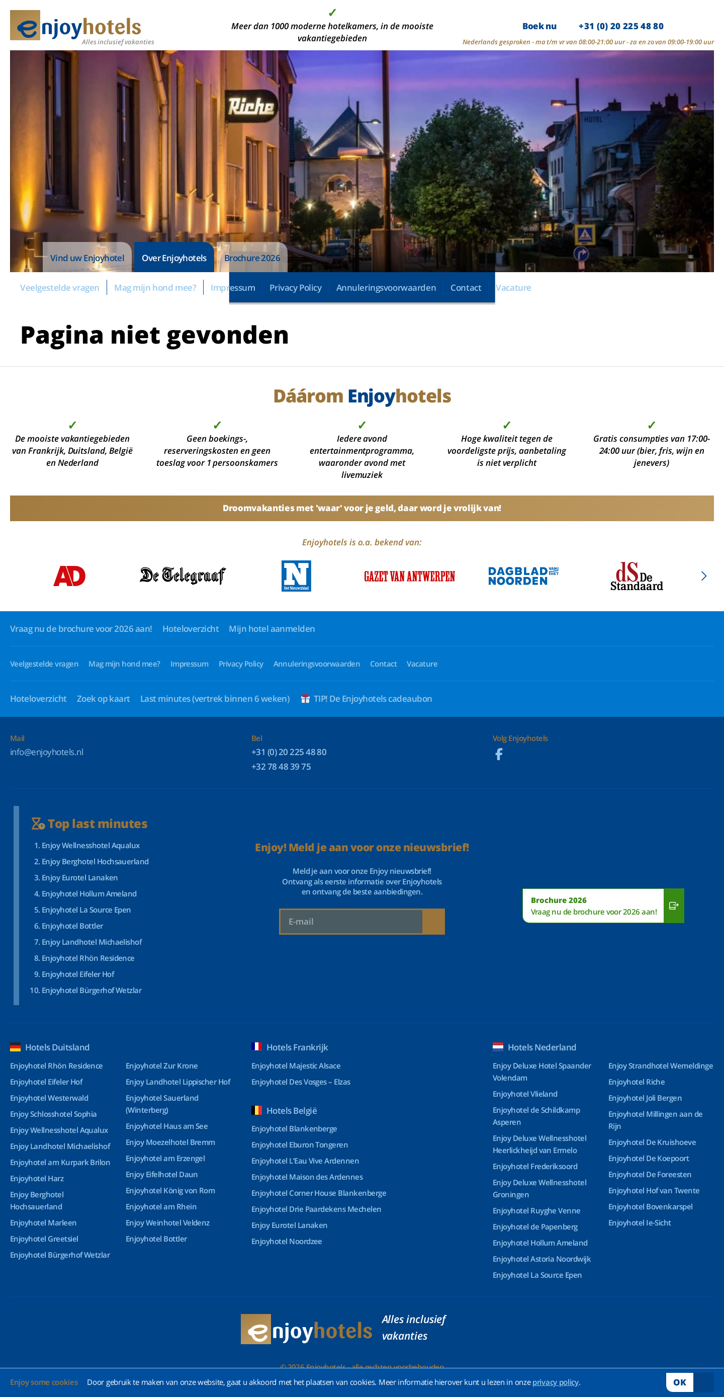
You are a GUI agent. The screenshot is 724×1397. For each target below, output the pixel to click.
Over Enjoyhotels (174, 258)
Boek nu (593, 26)
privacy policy (555, 1382)
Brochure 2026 (252, 258)
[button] (703, 576)
